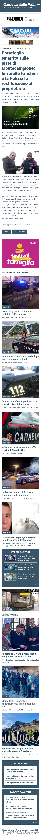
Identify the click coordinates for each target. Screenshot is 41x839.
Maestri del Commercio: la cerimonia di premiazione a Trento (19, 777)
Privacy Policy (33, 834)
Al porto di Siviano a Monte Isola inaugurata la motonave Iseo (27, 558)
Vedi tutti (34, 822)
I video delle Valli (20, 552)
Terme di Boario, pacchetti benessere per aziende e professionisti (27, 576)
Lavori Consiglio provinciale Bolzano (18, 808)
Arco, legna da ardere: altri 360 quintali (19, 783)
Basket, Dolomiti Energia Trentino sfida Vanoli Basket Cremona (19, 770)
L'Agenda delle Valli (20, 791)
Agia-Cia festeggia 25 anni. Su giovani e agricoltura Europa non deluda (19, 816)
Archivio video (33, 585)
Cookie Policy (20, 836)
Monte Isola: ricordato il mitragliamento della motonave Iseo (26, 567)
